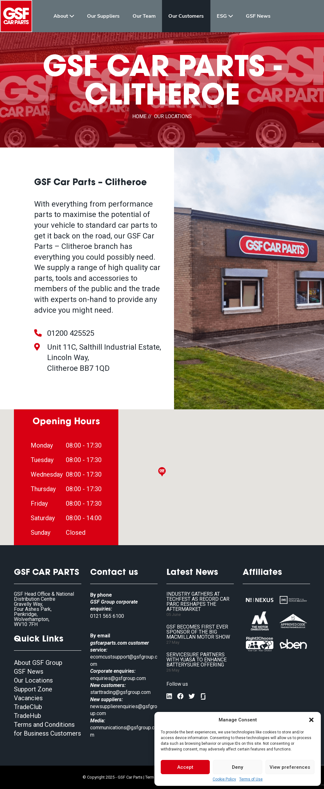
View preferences (290, 767)
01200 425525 (70, 333)
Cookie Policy (224, 779)
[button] (311, 720)
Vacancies (28, 698)
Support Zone (33, 689)
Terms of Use (251, 779)
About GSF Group (38, 662)
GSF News (28, 671)
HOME (139, 116)
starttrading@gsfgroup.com (120, 692)
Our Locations (33, 680)
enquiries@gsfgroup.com (118, 678)
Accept (185, 767)
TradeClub (28, 707)
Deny (237, 767)
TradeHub (27, 716)
